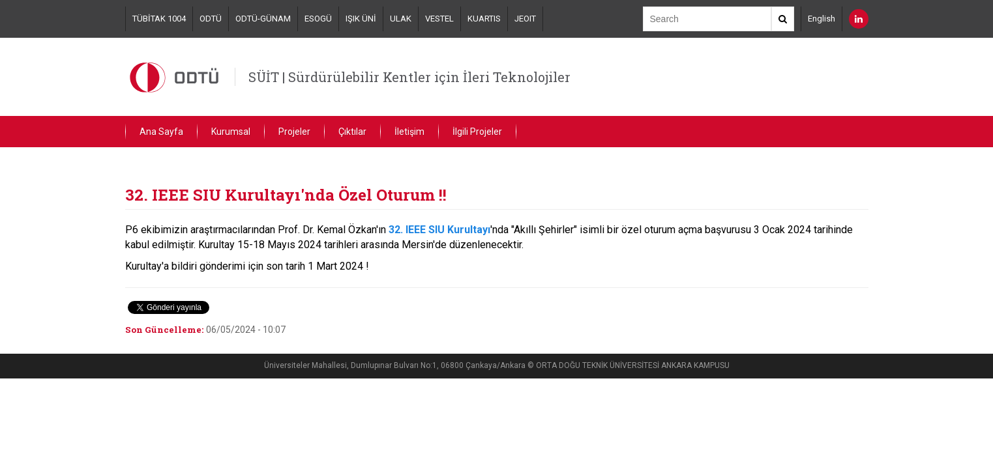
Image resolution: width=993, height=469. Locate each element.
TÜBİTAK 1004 (159, 18)
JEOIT (525, 18)
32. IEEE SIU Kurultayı (439, 229)
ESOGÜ (318, 18)
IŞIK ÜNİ (361, 18)
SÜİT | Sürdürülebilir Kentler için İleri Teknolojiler (409, 76)
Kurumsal (230, 131)
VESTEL (439, 18)
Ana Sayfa (161, 131)
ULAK (400, 18)
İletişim (409, 131)
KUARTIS (484, 18)
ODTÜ (211, 18)
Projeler (294, 131)
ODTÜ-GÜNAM (263, 18)
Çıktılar (352, 131)
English (821, 18)
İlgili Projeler (477, 131)
